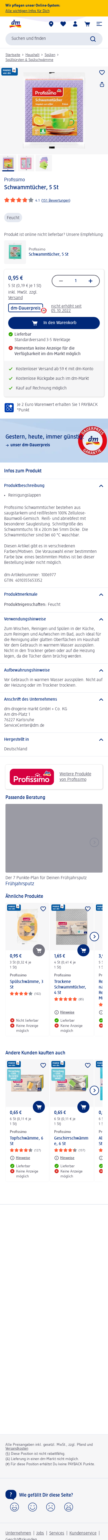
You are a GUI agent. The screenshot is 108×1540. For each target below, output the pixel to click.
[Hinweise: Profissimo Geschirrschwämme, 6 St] (64, 1158)
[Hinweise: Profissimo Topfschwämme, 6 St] (20, 1158)
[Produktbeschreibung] (54, 486)
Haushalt (32, 55)
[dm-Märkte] (51, 24)
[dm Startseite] (15, 24)
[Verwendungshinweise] (54, 619)
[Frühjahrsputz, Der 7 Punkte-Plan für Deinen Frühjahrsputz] (54, 846)
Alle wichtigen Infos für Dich (27, 11)
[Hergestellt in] (54, 740)
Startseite (12, 55)
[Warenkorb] (87, 24)
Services (56, 1533)
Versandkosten (16, 1448)
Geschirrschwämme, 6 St (71, 1141)
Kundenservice (83, 1533)
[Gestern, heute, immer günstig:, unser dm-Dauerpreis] (54, 441)
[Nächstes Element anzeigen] (94, 936)
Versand (15, 298)
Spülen (50, 55)
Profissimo (14, 179)
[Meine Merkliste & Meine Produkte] (63, 24)
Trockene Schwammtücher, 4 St (70, 987)
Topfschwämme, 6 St (26, 1141)
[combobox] (54, 39)
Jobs (40, 1533)
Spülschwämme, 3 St (26, 985)
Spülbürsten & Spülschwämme (29, 60)
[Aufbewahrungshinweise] (54, 670)
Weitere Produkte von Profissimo (50, 777)
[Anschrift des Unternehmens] (54, 699)
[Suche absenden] (92, 39)
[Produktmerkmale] (54, 594)
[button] (99, 24)
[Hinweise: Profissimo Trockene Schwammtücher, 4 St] (64, 1012)
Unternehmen (18, 1533)
